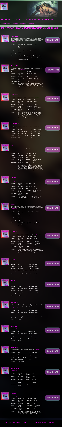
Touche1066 (14, 66)
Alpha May (14, 326)
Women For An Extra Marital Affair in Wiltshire (45, 422)
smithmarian (15, 368)
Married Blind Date (15, 422)
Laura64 (13, 204)
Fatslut (13, 280)
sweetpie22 (14, 347)
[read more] (14, 41)
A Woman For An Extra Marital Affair (19, 23)
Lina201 (13, 177)
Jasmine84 (14, 302)
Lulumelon (14, 231)
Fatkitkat (13, 393)
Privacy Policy (27, 422)
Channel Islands (31, 23)
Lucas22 (13, 259)
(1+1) (12, 145)
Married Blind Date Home (5, 23)
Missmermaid (15, 94)
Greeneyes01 (15, 123)
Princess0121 (15, 36)
